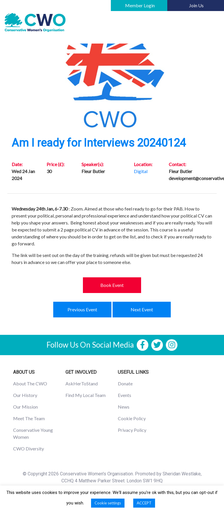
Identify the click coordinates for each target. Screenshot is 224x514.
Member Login (140, 5)
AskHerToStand (81, 383)
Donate (125, 383)
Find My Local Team (85, 395)
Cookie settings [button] (108, 503)
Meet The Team (29, 418)
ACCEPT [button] (144, 503)
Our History (25, 395)
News (123, 406)
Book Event (112, 285)
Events (124, 395)
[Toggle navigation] (211, 22)
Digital (140, 171)
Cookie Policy (132, 418)
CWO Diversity (28, 448)
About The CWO (30, 383)
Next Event (142, 309)
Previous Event (82, 309)
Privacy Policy (132, 430)
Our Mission (25, 406)
